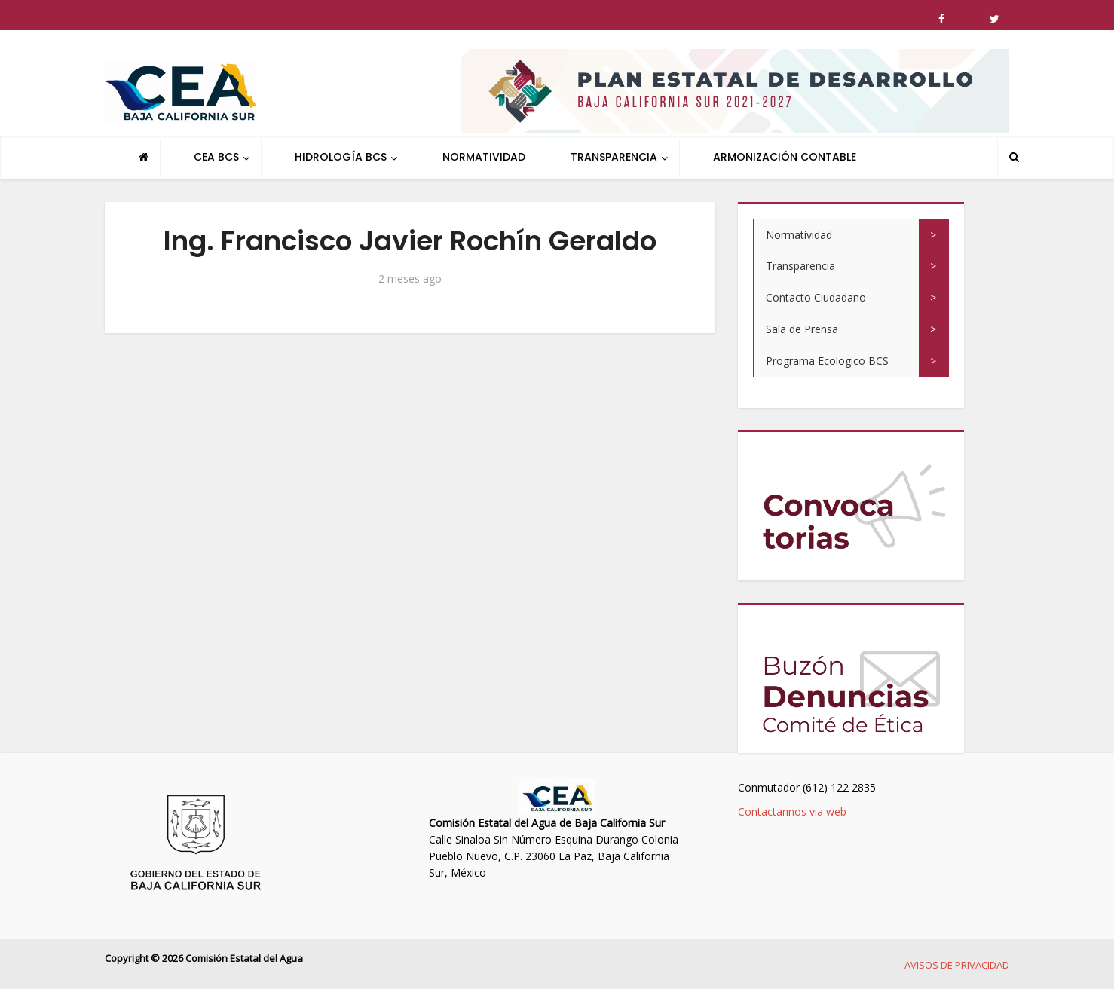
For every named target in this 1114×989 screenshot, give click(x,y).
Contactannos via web (792, 811)
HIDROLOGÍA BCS (341, 156)
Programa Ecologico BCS (827, 361)
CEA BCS (216, 156)
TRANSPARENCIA (614, 156)
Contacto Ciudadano (816, 297)
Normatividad (799, 235)
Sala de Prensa (802, 329)
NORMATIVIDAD (483, 156)
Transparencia (800, 266)
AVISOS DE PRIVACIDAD (956, 965)
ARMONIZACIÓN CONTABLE (784, 156)
